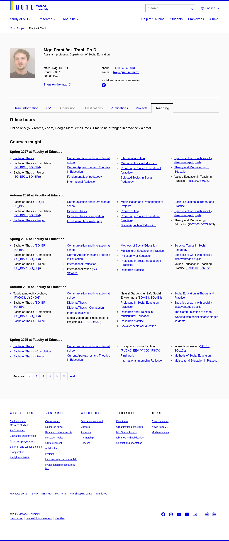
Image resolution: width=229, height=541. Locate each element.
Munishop (101, 493)
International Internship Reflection (142, 360)
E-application (17, 452)
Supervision (67, 108)
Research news (54, 426)
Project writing (130, 211)
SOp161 (72, 273)
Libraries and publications (130, 437)
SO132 (83, 321)
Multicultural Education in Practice (142, 250)
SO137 (97, 268)
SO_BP (40, 201)
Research (54, 413)
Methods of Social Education (139, 163)
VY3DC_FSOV (149, 350)
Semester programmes (22, 441)
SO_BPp (34, 176)
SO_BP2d (20, 167)
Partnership (87, 437)
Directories (122, 421)
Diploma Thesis (77, 211)
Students (176, 19)
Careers (85, 426)
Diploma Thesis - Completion (85, 216)
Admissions (21, 413)
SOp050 (95, 321)
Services (86, 443)
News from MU (160, 426)
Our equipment (53, 443)
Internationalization (133, 158)
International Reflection (81, 181)
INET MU (46, 493)
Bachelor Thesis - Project (29, 220)
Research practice (132, 269)
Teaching (162, 108)
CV (48, 108)
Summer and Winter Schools (26, 446)
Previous (17, 376)
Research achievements (58, 432)
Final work (127, 355)
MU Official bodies (126, 432)
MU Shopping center (81, 493)
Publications (119, 108)
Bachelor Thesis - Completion (32, 351)
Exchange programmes (23, 435)
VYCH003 (207, 224)
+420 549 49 (124, 68)
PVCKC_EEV (130, 350)
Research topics (54, 437)
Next (73, 376)
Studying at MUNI (20, 457)
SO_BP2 (19, 206)
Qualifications (93, 108)
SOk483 (144, 297)
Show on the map (57, 84)
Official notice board (92, 421)
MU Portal (60, 493)
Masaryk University (29, 514)
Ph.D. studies (17, 430)
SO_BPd (34, 167)
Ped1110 (192, 180)
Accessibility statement (39, 518)
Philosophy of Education (136, 255)
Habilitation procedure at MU (61, 459)
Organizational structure (129, 426)
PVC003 (194, 224)
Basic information (26, 108)
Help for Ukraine (153, 19)
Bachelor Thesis (23, 158)
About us (90, 413)
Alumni (214, 19)
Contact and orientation (129, 443)
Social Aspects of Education (138, 225)
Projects (141, 108)
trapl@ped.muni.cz (126, 72)
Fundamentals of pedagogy (84, 176)
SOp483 (155, 297)
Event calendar (160, 421)
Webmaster (16, 518)
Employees (196, 19)
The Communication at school (193, 311)
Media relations (160, 432)
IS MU (34, 493)
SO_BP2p (20, 176)
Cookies (60, 518)
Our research (52, 421)
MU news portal (18, 493)
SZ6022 (205, 180)
